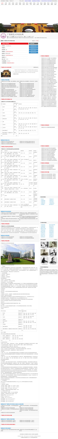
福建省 (31, 3)
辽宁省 (55, 3)
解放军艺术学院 (43, 228)
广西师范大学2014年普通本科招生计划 (7, 142)
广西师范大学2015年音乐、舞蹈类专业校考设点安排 (27, 212)
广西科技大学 (51, 200)
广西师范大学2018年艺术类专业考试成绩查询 (48, 148)
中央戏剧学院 (51, 228)
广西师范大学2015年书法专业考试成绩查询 (48, 157)
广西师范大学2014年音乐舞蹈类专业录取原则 (48, 169)
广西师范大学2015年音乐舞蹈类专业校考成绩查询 (49, 160)
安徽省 (20, 3)
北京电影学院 (51, 230)
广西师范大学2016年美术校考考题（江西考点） (27, 421)
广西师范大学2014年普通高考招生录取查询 (48, 127)
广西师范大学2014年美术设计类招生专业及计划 (8, 143)
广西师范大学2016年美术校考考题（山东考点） (8, 420)
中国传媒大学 (51, 227)
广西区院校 (42, 204)
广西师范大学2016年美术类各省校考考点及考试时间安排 (10, 212)
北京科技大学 (43, 236)
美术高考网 (11, 37)
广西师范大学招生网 (24, 437)
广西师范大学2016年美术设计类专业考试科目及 (48, 102)
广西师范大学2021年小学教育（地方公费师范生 (48, 58)
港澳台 (55, 4)
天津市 (6, 3)
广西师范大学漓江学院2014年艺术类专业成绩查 (48, 91)
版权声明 (36, 434)
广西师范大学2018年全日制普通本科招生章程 (26, 84)
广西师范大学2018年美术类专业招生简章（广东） (9, 90)
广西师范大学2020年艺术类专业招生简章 (25, 88)
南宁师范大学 (51, 204)
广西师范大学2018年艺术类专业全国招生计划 (8, 101)
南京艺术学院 (43, 231)
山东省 (16, 3)
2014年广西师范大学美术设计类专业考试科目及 (48, 106)
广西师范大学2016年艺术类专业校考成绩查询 (48, 150)
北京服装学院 (43, 226)
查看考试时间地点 (33, 52)
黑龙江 (48, 3)
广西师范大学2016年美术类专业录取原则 (25, 236)
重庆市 (6, 4)
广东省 (38, 3)
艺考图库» (55, 239)
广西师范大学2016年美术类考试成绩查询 (47, 156)
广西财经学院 (43, 201)
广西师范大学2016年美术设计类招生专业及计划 (27, 141)
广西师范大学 (43, 203)
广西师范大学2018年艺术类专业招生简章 (25, 90)
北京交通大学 (51, 236)
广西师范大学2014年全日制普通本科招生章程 (26, 87)
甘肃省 (20, 4)
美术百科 (29, 434)
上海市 (9, 3)
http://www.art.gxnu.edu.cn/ (19, 36)
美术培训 (33, 434)
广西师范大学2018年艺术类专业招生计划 (7, 141)
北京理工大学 (43, 235)
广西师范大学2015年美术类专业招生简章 (47, 75)
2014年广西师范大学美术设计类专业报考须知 (48, 99)
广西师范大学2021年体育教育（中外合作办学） (48, 59)
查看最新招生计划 (33, 48)
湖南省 (45, 3)
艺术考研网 (26, 434)
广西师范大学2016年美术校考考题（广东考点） (27, 420)
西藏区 (52, 4)
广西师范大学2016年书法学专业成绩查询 (47, 153)
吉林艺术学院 (43, 227)
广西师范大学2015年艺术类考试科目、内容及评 (48, 103)
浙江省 (27, 3)
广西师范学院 (43, 200)
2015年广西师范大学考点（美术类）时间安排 (48, 95)
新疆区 (45, 4)
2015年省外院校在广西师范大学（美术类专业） (48, 98)
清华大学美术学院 (52, 224)
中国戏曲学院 (51, 232)
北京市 (2, 3)
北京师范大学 (43, 232)
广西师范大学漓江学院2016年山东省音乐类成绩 (48, 149)
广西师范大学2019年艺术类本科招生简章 (7, 89)
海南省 (38, 4)
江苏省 (23, 3)
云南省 (23, 4)
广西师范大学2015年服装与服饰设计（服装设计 (48, 158)
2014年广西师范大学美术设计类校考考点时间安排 (27, 217)
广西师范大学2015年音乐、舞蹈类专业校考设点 (48, 94)
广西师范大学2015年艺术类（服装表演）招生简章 (9, 96)
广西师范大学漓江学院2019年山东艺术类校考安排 (27, 89)
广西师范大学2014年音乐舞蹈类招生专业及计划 (27, 142)
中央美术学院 (43, 224)
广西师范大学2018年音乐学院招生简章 (25, 94)
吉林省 (52, 3)
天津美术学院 (43, 230)
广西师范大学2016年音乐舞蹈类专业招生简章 (8, 95)
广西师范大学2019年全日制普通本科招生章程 (8, 84)
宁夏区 (41, 4)
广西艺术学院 (51, 201)
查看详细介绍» (36, 67)
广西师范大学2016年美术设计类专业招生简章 (8, 91)
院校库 (2, 40)
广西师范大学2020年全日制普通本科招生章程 (26, 83)
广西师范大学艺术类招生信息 (23, 37)
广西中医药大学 (51, 203)
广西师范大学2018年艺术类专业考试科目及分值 (48, 101)
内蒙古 (48, 4)
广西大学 (42, 199)
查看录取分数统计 (33, 50)
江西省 (34, 3)
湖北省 (41, 3)
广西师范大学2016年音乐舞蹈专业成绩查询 (48, 152)
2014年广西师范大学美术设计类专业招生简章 (8, 94)
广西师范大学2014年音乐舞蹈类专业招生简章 (26, 96)
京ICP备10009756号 (34, 437)
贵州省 (27, 4)
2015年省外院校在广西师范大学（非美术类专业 (48, 97)
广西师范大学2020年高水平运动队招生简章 (8, 407)
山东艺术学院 (51, 231)
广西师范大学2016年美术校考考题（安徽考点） (8, 421)
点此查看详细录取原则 (9, 51)
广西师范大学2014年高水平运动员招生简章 (8, 412)
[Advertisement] (19, 14)
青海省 (34, 4)
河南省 (13, 3)
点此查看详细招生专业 (9, 55)
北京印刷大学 (43, 234)
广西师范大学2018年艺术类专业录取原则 (7, 226)
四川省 (2, 4)
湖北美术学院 (51, 226)
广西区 (31, 4)
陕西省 (16, 4)
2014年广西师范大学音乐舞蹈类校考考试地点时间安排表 (28, 216)
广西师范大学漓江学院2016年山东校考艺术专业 (48, 74)
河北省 (9, 4)
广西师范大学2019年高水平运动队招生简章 (26, 407)
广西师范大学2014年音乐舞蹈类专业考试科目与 (48, 105)
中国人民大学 (51, 235)
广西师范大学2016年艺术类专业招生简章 (25, 91)
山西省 (13, 4)
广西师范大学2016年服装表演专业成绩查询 (48, 154)
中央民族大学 (51, 234)
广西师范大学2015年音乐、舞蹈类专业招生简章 (27, 95)
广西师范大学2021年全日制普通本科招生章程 (8, 83)
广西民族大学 (51, 199)
